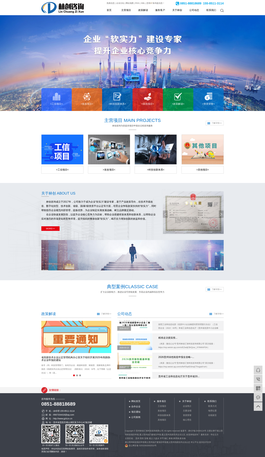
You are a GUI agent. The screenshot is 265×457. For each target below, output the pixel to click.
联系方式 (212, 406)
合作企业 (135, 406)
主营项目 (126, 10)
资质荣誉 (187, 415)
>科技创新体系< (117, 104)
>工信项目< (56, 104)
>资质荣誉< (208, 104)
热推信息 (111, 3)
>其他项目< (147, 104)
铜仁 (166, 438)
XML (143, 3)
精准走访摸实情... (167, 339)
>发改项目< (87, 104)
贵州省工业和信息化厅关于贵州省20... (179, 378)
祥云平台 (195, 442)
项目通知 (135, 411)
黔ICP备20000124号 (197, 431)
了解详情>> (215, 123)
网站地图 (130, 3)
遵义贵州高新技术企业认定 (173, 434)
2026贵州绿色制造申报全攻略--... (176, 358)
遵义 (151, 438)
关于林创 (177, 10)
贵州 (137, 438)
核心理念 (187, 420)
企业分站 (120, 3)
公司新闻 (135, 417)
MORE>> (50, 228)
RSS (137, 3)
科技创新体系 (164, 415)
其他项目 (162, 420)
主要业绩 (187, 410)
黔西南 (176, 438)
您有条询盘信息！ (155, 3)
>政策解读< (178, 104)
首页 (109, 10)
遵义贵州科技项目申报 (135, 442)
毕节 (162, 438)
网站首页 (135, 401)
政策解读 (143, 10)
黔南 (171, 438)
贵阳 (142, 438)
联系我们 (211, 10)
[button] (74, 375)
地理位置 (212, 410)
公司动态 (194, 10)
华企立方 (215, 434)
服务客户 (160, 10)
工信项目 (162, 406)
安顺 (146, 438)
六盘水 (156, 438)
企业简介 (187, 406)
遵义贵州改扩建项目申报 (150, 434)
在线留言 (212, 415)
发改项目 (162, 410)
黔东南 (183, 438)
